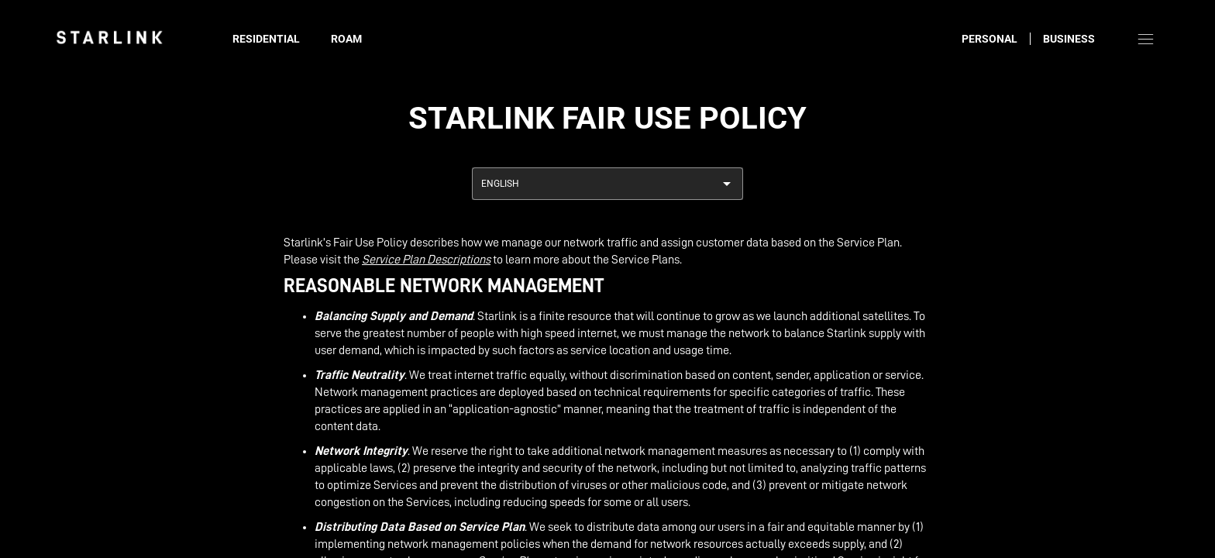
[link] (109, 37)
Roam (346, 39)
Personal (989, 39)
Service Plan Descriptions (426, 259)
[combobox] (607, 184)
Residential (266, 39)
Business (1069, 39)
